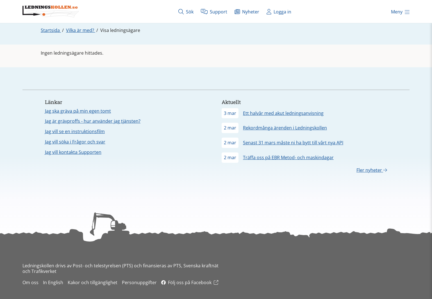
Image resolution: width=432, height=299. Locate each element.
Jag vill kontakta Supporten (73, 152)
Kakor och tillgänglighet (92, 282)
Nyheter (247, 11)
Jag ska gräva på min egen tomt (78, 111)
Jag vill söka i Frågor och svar (75, 142)
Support (214, 11)
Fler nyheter (371, 170)
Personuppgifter (139, 282)
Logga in (279, 11)
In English (53, 282)
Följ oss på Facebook (189, 282)
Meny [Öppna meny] (400, 12)
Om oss (30, 282)
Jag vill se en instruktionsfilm (75, 131)
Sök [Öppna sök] (186, 11)
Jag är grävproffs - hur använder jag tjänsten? (92, 121)
